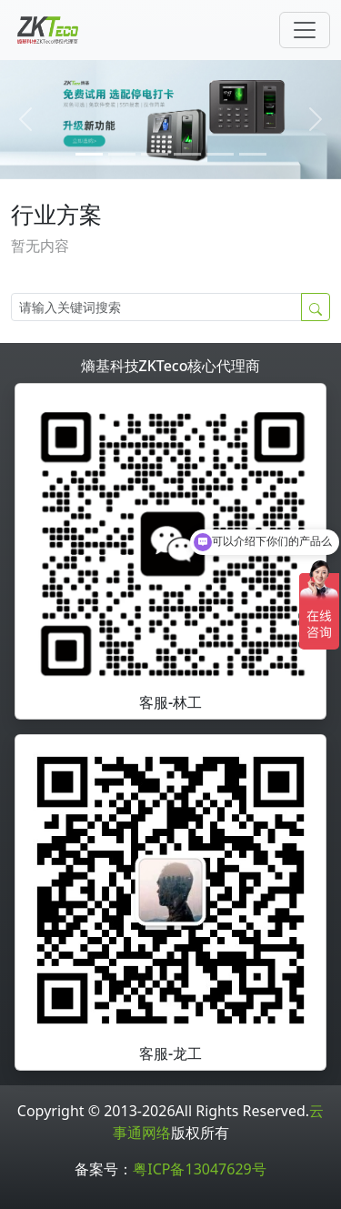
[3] (187, 154)
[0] (89, 154)
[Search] (156, 307)
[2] (154, 154)
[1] (121, 154)
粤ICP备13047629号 (199, 1169)
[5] (252, 154)
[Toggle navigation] (304, 30)
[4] (220, 154)
